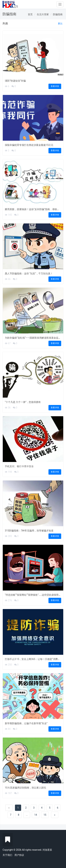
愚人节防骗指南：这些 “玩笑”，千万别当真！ (29, 273)
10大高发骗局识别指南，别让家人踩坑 (25, 787)
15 (44, 814)
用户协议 (19, 855)
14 (35, 814)
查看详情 (55, 86)
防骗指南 (58, 14)
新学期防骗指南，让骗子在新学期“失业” (26, 723)
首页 (30, 14)
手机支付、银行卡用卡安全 (19, 466)
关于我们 (7, 855)
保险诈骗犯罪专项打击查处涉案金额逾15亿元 (29, 145)
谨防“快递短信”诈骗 (15, 80)
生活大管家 (43, 14)
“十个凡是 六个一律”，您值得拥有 (23, 402)
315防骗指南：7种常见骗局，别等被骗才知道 (29, 530)
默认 (60, 23)
